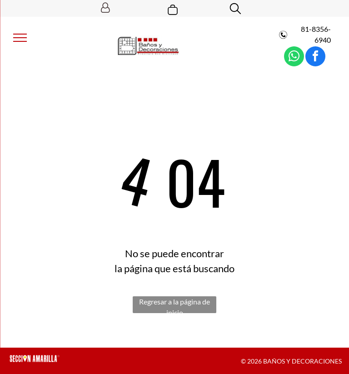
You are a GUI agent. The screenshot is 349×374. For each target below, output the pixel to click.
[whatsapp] (294, 57)
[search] (235, 9)
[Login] (105, 8)
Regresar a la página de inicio (174, 305)
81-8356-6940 (315, 34)
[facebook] (315, 57)
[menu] (20, 38)
